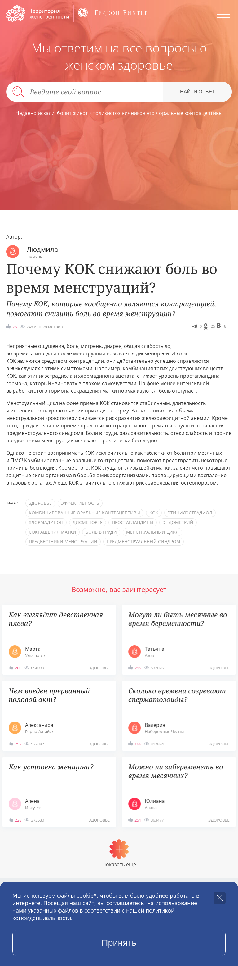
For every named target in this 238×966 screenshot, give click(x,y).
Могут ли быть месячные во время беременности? (177, 619)
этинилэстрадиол (190, 513)
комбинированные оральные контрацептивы (84, 513)
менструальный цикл (152, 532)
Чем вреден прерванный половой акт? (49, 695)
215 (137, 668)
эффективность (80, 503)
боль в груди (101, 532)
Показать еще (119, 864)
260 (18, 668)
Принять (119, 943)
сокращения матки (52, 532)
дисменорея (88, 522)
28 (14, 327)
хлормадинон (46, 522)
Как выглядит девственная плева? (56, 619)
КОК (153, 513)
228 (18, 820)
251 (137, 820)
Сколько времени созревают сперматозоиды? (177, 695)
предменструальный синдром (143, 542)
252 (18, 744)
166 (137, 744)
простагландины (132, 522)
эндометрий (178, 522)
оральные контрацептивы (191, 113)
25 (213, 326)
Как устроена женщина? (51, 766)
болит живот (72, 113)
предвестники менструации (63, 542)
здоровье (40, 503)
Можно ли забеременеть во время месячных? (175, 771)
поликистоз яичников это (123, 113)
